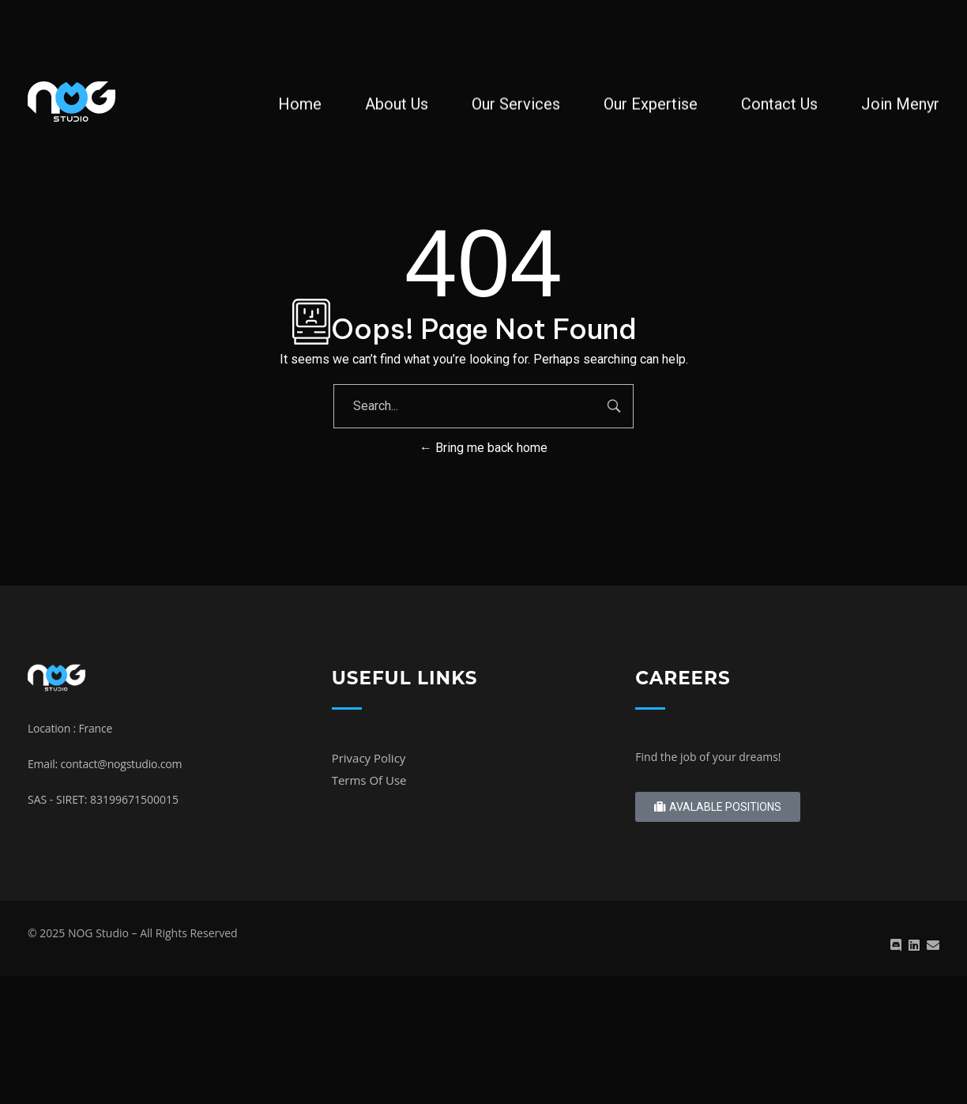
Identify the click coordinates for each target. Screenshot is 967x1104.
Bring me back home (483, 447)
